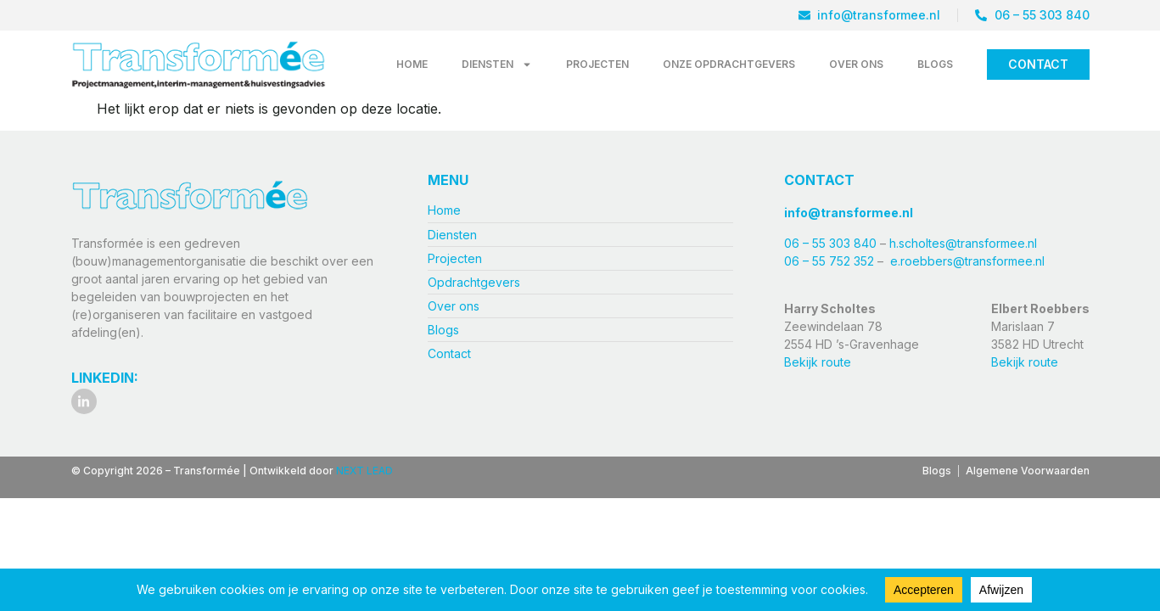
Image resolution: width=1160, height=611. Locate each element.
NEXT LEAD (364, 470)
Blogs (935, 64)
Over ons (856, 64)
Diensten (497, 64)
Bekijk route (817, 362)
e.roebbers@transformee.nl (967, 261)
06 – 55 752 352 (829, 261)
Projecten (597, 64)
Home (412, 64)
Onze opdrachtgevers (729, 64)
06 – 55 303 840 (832, 243)
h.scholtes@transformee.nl (963, 243)
